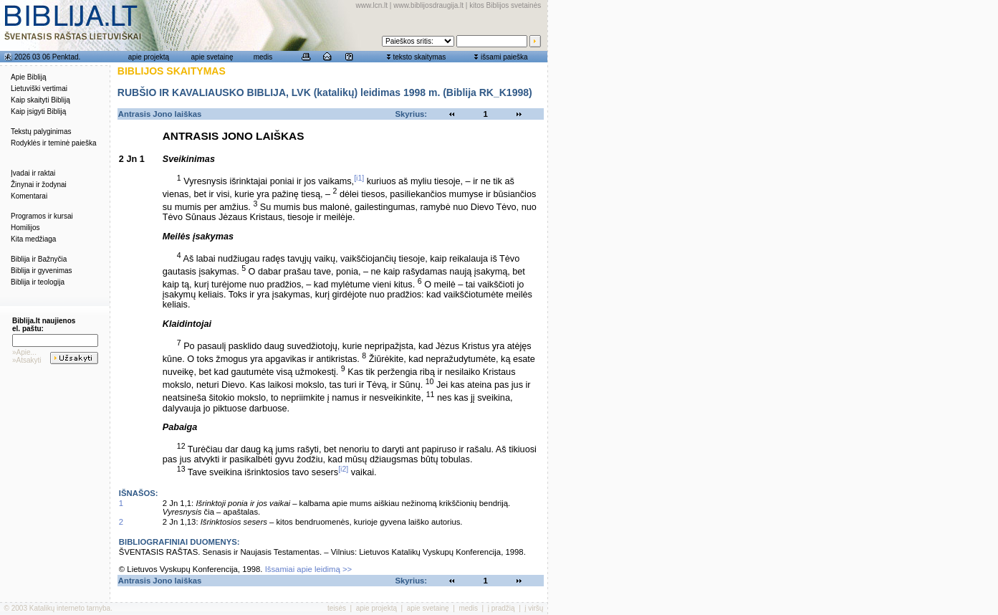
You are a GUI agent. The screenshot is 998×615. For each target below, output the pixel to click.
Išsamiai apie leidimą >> (308, 569)
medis (263, 57)
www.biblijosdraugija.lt (428, 5)
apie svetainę (212, 57)
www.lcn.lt (372, 5)
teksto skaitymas (419, 57)
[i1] (359, 177)
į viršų (533, 608)
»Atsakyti (27, 360)
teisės (336, 608)
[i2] (343, 468)
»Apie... (24, 352)
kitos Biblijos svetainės (505, 5)
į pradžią (501, 608)
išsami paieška (504, 57)
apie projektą (148, 57)
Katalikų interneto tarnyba (69, 608)
